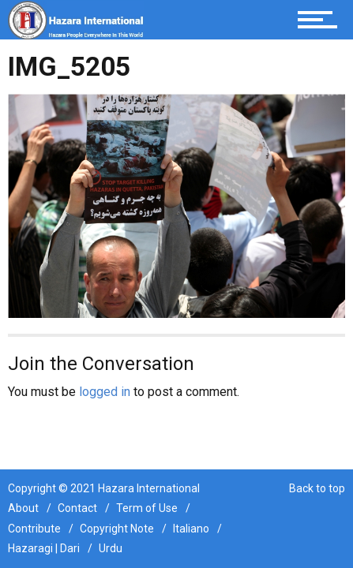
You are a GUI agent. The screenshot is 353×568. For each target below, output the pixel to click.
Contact (77, 508)
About (23, 508)
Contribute (34, 528)
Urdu (110, 548)
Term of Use (147, 508)
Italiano (191, 528)
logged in (104, 391)
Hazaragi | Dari (44, 548)
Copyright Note (117, 528)
